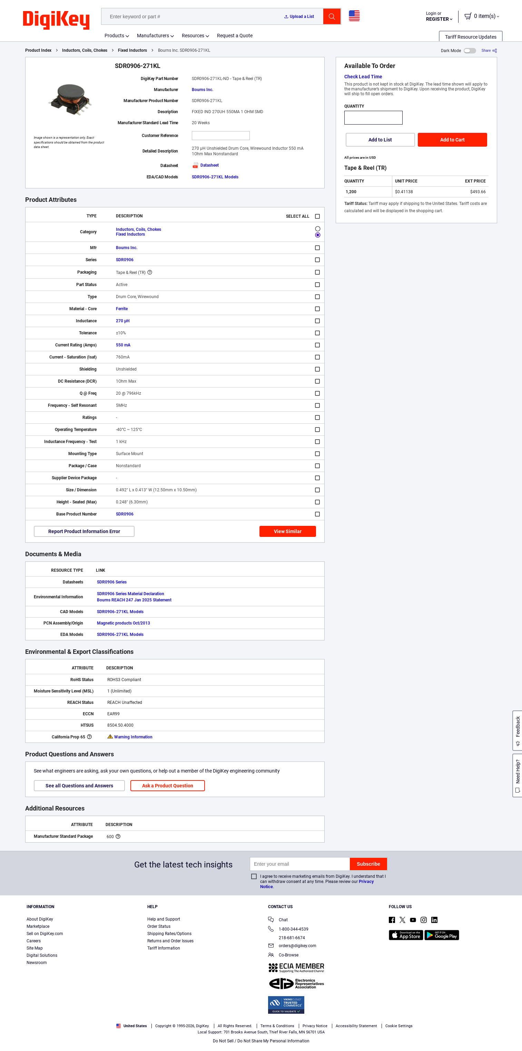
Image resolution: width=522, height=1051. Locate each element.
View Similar (288, 531)
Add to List (380, 140)
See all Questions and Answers (79, 785)
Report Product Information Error (84, 531)
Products (114, 35)
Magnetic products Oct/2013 (123, 623)
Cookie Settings (399, 1026)
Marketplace (38, 926)
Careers (34, 941)
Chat (278, 920)
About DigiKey (40, 919)
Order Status (158, 926)
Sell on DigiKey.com (45, 933)
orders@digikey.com (292, 946)
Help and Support (163, 919)
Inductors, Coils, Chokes (84, 50)
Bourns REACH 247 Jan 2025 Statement (134, 600)
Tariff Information (163, 948)
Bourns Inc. (202, 89)
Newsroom (37, 962)
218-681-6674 (286, 937)
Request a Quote (235, 35)
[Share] (489, 50)
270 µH (122, 320)
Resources (193, 35)
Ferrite (122, 308)
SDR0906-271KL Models (215, 177)
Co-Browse (283, 955)
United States (131, 1026)
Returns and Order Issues (170, 941)
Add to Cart (452, 140)
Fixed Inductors (132, 50)
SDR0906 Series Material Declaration (130, 593)
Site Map (35, 948)
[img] (56, 20)
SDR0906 (125, 259)
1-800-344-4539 (288, 929)
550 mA (123, 345)
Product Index (38, 50)
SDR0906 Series (112, 582)
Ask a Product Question (167, 785)
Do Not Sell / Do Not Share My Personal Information (261, 1041)
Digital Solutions (42, 955)
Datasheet (205, 165)
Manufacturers (153, 35)
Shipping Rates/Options (169, 933)
